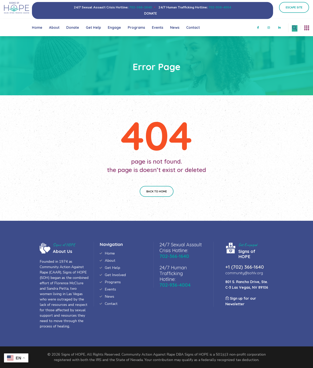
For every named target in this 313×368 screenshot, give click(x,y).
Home (37, 27)
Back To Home (156, 191)
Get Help (93, 27)
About (54, 27)
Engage (114, 27)
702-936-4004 (219, 7)
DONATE (150, 13)
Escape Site (294, 7)
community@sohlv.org (244, 273)
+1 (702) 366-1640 (244, 267)
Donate (72, 27)
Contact (193, 27)
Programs (136, 27)
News (174, 27)
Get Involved (115, 275)
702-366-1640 (140, 7)
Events (157, 27)
